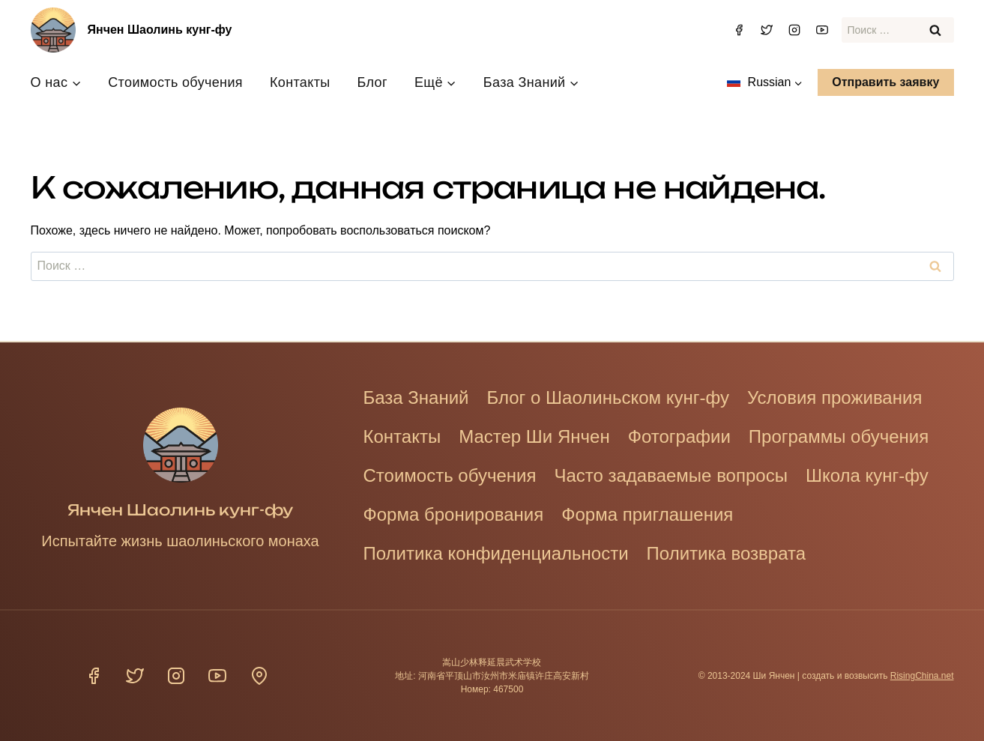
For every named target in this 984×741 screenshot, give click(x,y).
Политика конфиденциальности (496, 553)
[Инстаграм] (794, 30)
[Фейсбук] (739, 30)
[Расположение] (259, 676)
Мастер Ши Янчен (534, 436)
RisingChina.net (922, 676)
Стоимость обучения (175, 82)
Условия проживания (834, 397)
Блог (372, 82)
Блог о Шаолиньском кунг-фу (608, 397)
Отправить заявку (885, 82)
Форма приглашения (647, 514)
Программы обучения (839, 436)
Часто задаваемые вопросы (671, 475)
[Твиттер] (767, 30)
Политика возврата (726, 553)
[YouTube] (822, 30)
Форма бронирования (453, 514)
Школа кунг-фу (867, 475)
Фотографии (679, 436)
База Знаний (416, 397)
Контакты (300, 82)
